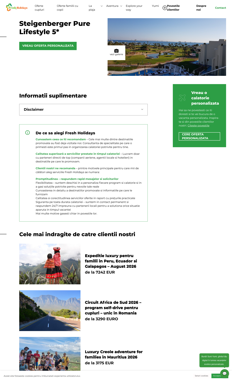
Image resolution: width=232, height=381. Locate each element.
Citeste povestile (198, 125)
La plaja (92, 7)
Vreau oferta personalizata (48, 46)
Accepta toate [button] (220, 376)
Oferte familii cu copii (67, 7)
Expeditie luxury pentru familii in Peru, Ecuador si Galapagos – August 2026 (111, 261)
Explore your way (134, 7)
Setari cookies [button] (201, 376)
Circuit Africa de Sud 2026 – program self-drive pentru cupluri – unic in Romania (113, 307)
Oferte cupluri (39, 7)
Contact (220, 7)
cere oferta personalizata (195, 136)
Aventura (112, 6)
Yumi (155, 6)
